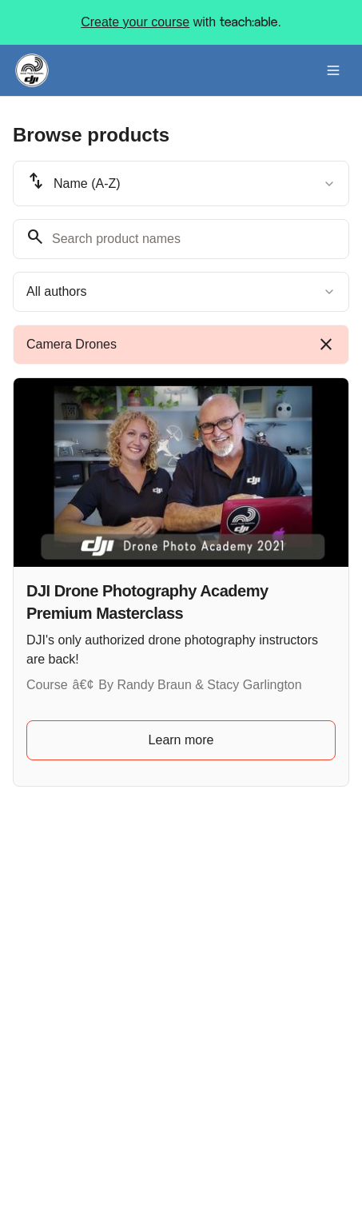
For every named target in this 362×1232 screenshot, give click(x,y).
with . (181, 22)
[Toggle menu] (333, 70)
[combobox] (181, 183)
